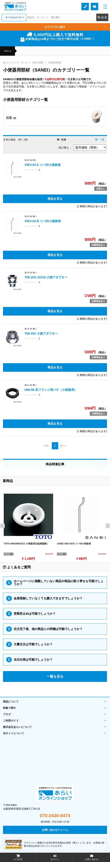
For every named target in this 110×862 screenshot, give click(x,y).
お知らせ (7, 51)
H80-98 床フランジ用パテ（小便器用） (51, 389)
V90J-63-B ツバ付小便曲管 (43, 221)
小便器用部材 (54, 62)
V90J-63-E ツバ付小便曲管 (43, 164)
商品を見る (55, 198)
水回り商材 (37, 62)
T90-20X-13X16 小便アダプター (46, 277)
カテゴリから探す (75, 27)
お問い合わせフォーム (94, 6)
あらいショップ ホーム (15, 62)
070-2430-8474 (55, 815)
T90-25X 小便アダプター (41, 333)
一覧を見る (55, 676)
